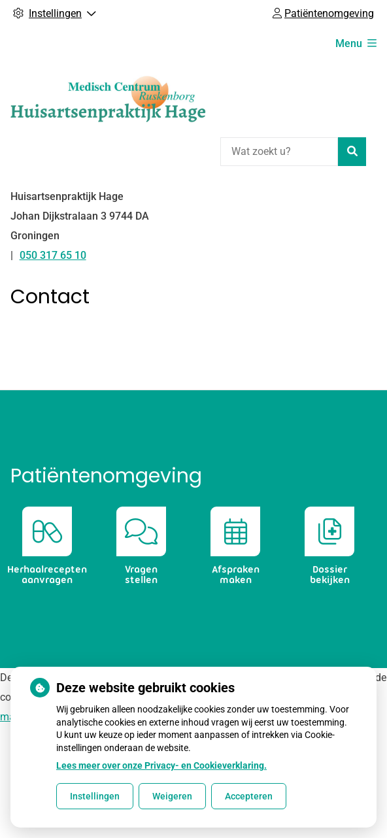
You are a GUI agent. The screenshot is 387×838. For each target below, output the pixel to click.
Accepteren (249, 796)
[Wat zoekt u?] (279, 151)
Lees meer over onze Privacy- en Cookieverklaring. (161, 765)
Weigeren (172, 796)
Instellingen (95, 796)
